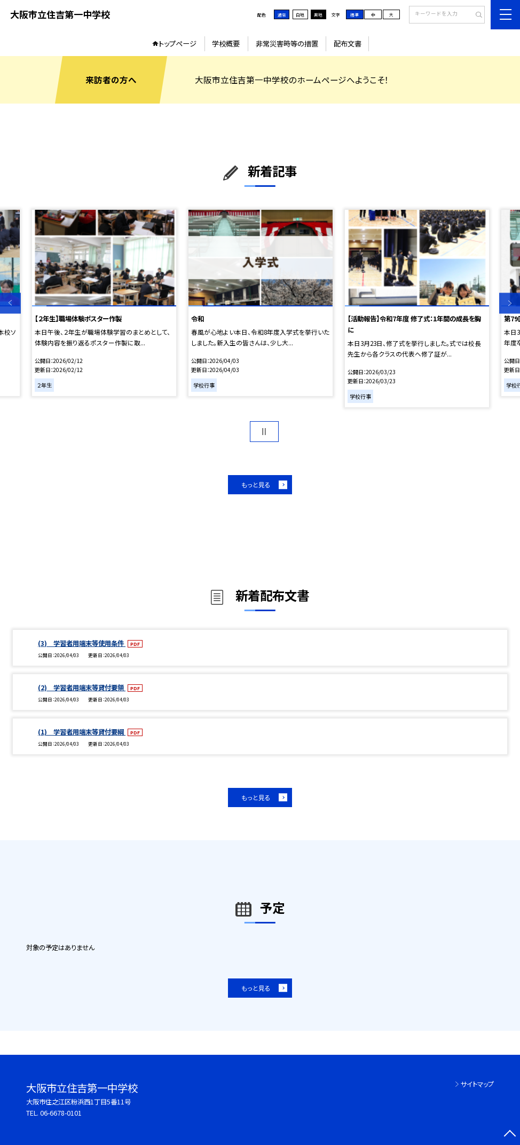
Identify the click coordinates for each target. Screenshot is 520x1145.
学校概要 (226, 43)
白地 (300, 15)
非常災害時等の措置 (287, 43)
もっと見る (256, 484)
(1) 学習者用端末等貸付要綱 (81, 732)
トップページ (177, 43)
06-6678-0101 (61, 1113)
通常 (282, 15)
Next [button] (509, 303)
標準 (354, 15)
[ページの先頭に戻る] (509, 1134)
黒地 (318, 15)
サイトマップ (477, 1084)
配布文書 (347, 43)
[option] (104, 303)
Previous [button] (10, 303)
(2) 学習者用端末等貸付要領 (81, 687)
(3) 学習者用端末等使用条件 (81, 643)
